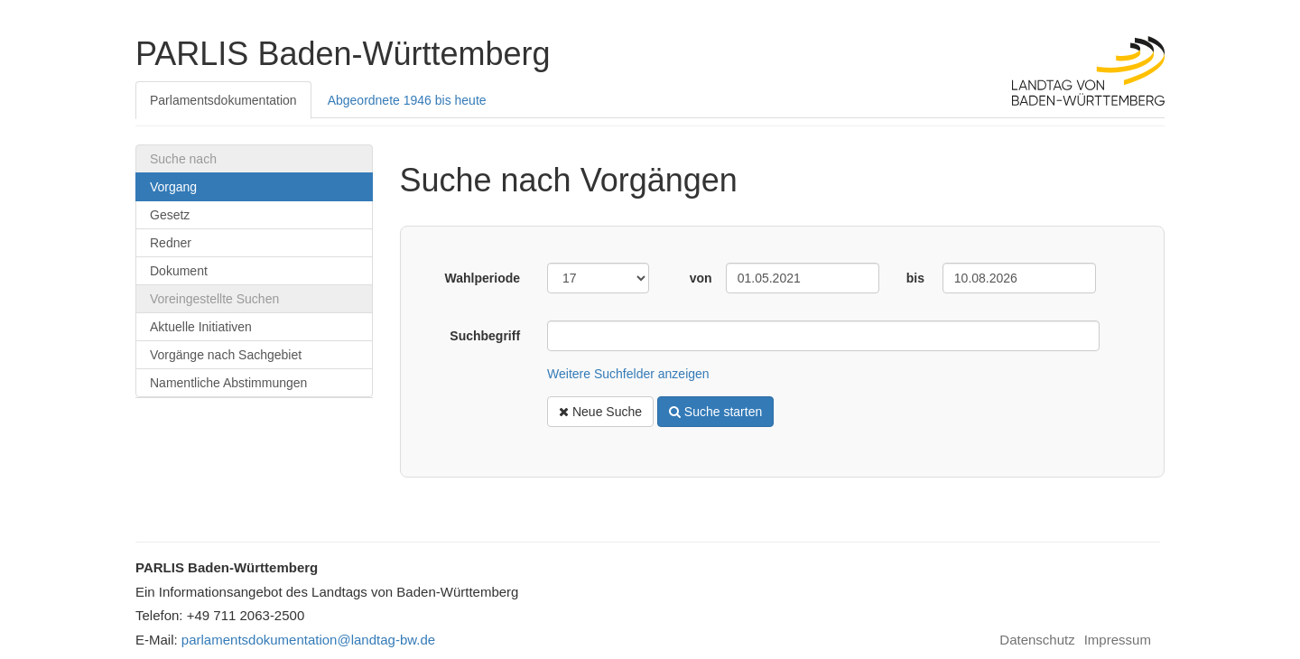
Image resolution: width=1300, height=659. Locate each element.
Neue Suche (600, 411)
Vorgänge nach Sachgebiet (226, 355)
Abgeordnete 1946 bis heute (407, 100)
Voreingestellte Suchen (214, 299)
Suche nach (183, 159)
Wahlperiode (483, 278)
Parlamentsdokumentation (223, 100)
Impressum (1117, 640)
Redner (170, 243)
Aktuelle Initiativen (201, 327)
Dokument (179, 271)
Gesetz (170, 215)
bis (915, 278)
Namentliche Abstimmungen (228, 383)
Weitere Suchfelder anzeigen (628, 374)
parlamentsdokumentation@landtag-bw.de (308, 639)
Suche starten (715, 411)
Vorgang (173, 187)
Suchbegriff (485, 336)
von (701, 278)
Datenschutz (1036, 640)
